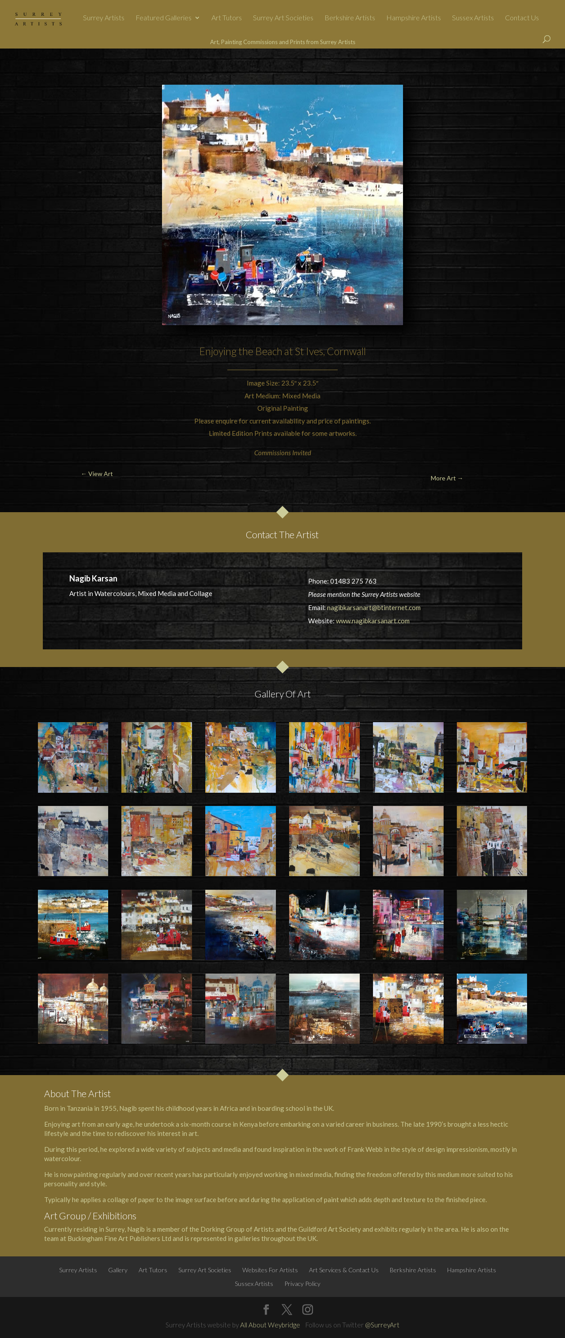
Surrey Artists (103, 18)
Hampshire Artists (413, 18)
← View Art (47, 69)
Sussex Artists (473, 18)
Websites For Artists (270, 1270)
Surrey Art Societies (283, 18)
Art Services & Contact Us (344, 1270)
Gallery (118, 1270)
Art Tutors (226, 18)
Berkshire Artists (349, 18)
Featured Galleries (164, 18)
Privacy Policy (302, 1283)
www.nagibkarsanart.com (373, 621)
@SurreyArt (382, 1325)
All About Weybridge (270, 1325)
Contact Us (522, 18)
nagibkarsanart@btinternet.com (374, 607)
